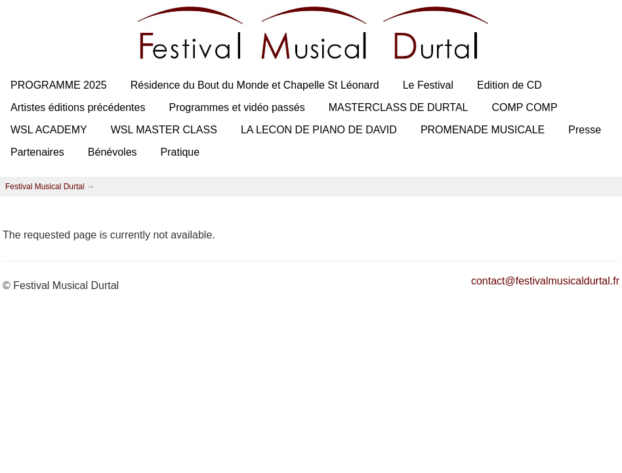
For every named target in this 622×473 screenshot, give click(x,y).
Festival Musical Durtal (45, 186)
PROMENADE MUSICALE (483, 129)
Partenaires (37, 152)
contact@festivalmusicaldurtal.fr (545, 280)
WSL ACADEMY (48, 129)
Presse (584, 129)
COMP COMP (524, 107)
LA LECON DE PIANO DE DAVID (319, 129)
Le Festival (428, 85)
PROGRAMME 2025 (58, 85)
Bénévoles (112, 152)
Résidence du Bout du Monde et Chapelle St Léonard (255, 85)
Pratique (180, 152)
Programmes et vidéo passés (236, 107)
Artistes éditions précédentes (77, 107)
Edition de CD (509, 85)
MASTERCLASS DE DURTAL (398, 107)
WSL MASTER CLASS (164, 129)
